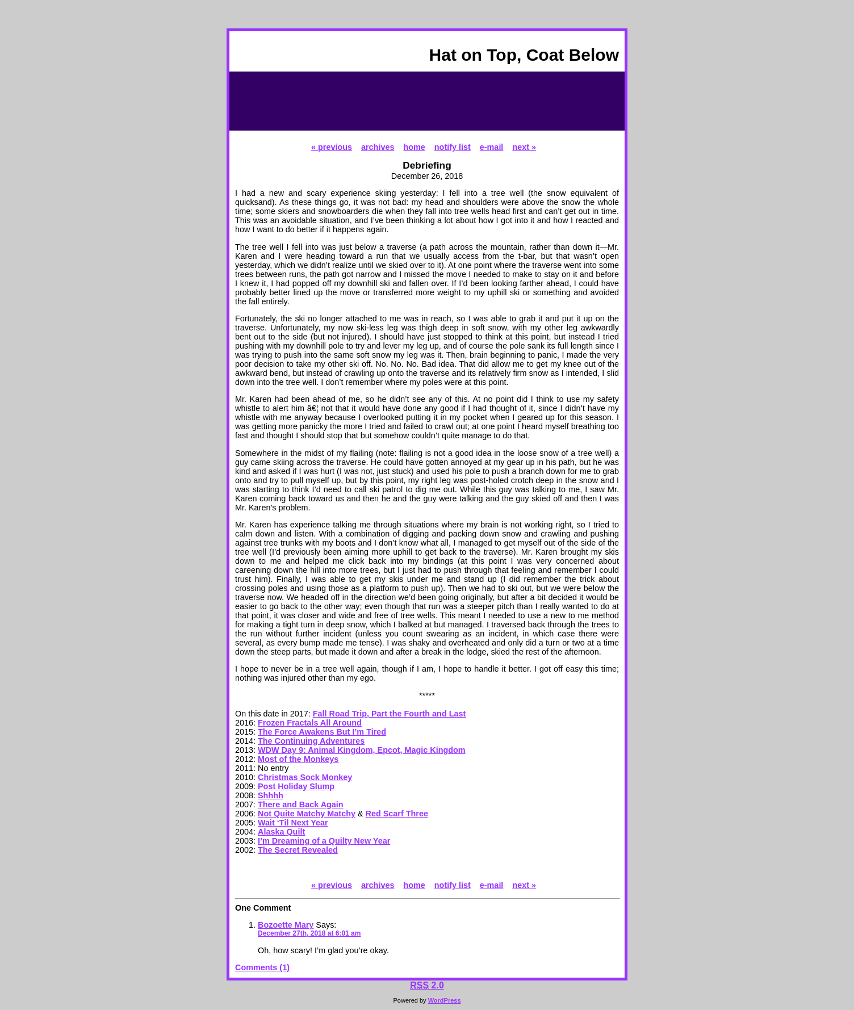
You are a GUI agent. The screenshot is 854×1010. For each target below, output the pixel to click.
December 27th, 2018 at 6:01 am (309, 933)
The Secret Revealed (298, 849)
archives (377, 147)
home (414, 147)
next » (524, 147)
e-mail (492, 147)
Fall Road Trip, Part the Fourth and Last (389, 713)
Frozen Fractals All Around (310, 722)
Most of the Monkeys (298, 759)
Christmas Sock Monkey (305, 777)
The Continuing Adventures (311, 740)
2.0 (427, 985)
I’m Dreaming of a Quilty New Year (324, 840)
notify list (452, 147)
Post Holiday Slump (296, 786)
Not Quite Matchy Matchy (306, 813)
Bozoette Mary (285, 924)
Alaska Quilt (281, 831)
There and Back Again (301, 804)
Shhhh (270, 795)
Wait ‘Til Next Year (293, 822)
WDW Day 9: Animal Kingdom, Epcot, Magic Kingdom (362, 750)
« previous (331, 147)
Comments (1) (262, 967)
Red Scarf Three (397, 813)
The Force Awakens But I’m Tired (322, 731)
